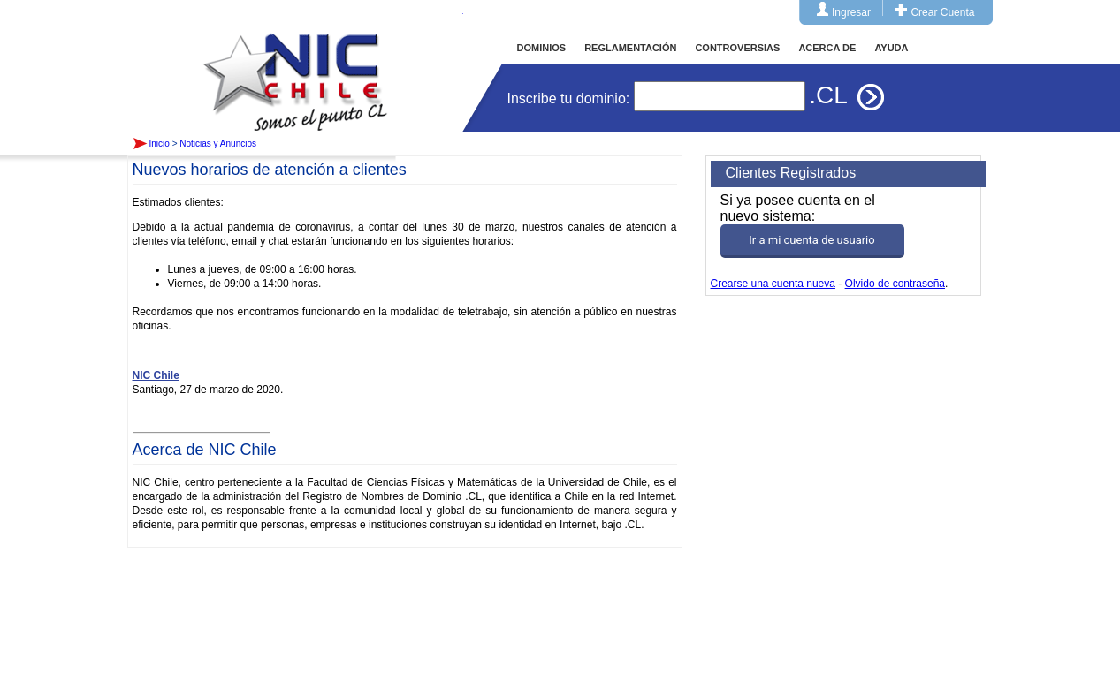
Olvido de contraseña (895, 283)
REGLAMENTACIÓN (630, 47)
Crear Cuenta (942, 12)
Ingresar (851, 12)
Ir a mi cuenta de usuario (811, 239)
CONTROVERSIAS (737, 47)
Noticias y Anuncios (217, 143)
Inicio (295, 65)
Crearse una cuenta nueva (773, 283)
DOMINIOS (542, 47)
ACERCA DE (827, 47)
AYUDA (891, 47)
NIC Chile (156, 375)
